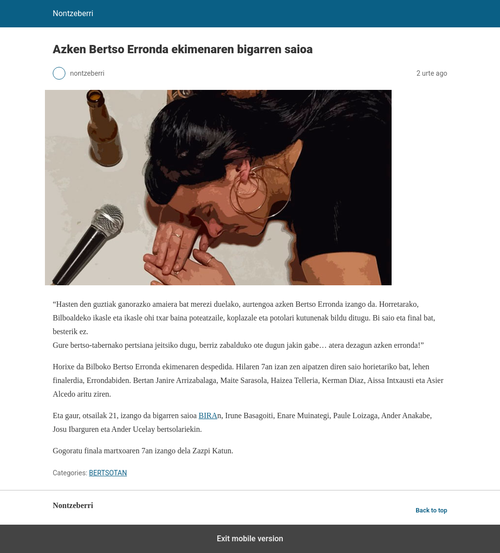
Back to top (431, 510)
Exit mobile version (250, 538)
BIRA (208, 415)
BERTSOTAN (108, 473)
